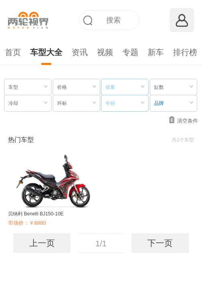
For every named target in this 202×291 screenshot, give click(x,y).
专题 (130, 52)
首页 (13, 52)
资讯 (80, 52)
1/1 (101, 243)
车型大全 (46, 52)
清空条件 (183, 120)
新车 (156, 52)
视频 (105, 52)
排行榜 (185, 52)
